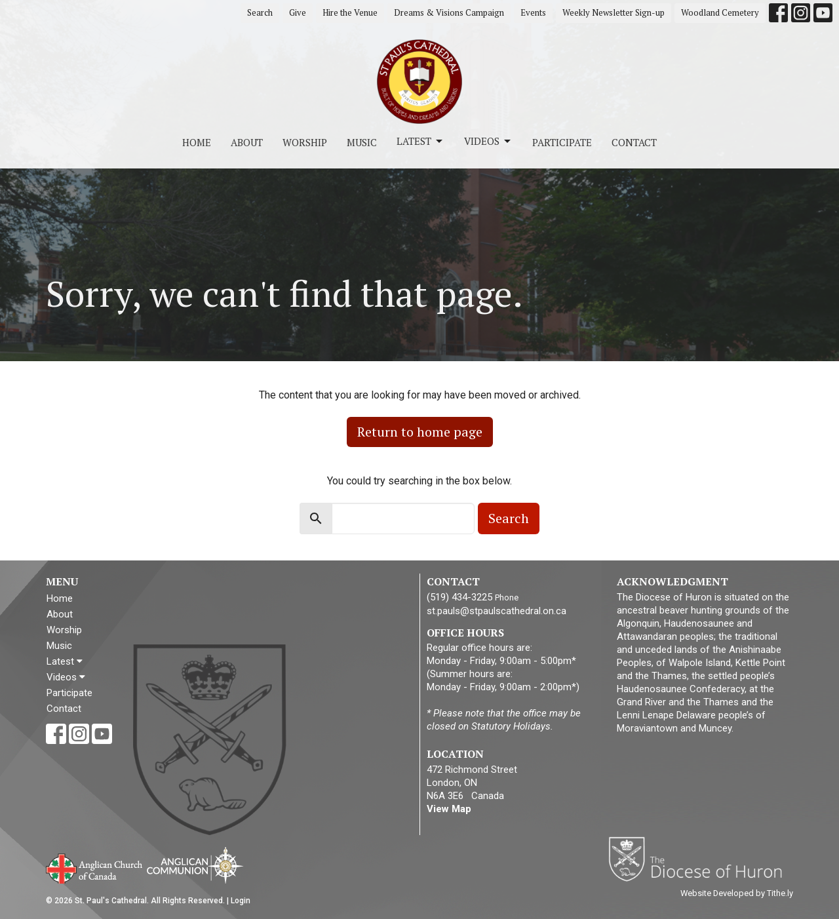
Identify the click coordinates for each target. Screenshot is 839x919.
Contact (634, 142)
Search (260, 12)
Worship (305, 142)
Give (297, 12)
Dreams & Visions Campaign (449, 12)
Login (240, 900)
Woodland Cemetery (720, 12)
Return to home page (419, 431)
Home (196, 142)
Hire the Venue (350, 12)
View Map (449, 809)
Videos (488, 141)
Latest (420, 141)
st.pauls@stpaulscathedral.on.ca (496, 611)
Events (533, 12)
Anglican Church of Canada (95, 867)
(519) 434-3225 (459, 597)
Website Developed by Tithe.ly (736, 893)
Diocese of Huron (700, 858)
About (247, 142)
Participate (562, 142)
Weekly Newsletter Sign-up (613, 12)
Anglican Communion (195, 865)
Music (362, 142)
